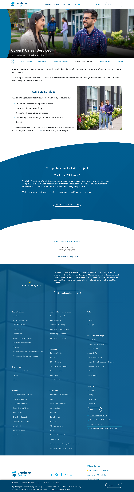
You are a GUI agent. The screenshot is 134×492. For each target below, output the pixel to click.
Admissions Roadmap (20, 320)
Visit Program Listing (67, 204)
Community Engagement (59, 395)
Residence (16, 347)
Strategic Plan (92, 349)
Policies (90, 371)
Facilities (53, 422)
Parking (90, 395)
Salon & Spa (54, 439)
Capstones (54, 413)
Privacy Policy (55, 489)
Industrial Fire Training (58, 338)
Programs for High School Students (25, 356)
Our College (91, 340)
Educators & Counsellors (22, 343)
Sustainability (92, 375)
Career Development (57, 316)
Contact (120, 61)
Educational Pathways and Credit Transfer (28, 352)
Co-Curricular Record (20, 404)
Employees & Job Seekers (59, 329)
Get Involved (54, 375)
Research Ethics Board (95, 366)
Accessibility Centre (20, 399)
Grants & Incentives (57, 371)
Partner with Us (56, 353)
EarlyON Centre (55, 417)
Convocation (42, 61)
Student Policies (104, 61)
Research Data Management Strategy (100, 362)
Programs (47, 4)
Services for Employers (58, 366)
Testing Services (19, 430)
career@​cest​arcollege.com (67, 256)
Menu (77, 4)
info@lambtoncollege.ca (98, 416)
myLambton (91, 475)
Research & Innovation (58, 435)
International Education (21, 371)
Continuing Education (58, 334)
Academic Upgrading (57, 325)
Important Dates (19, 325)
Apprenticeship (55, 320)
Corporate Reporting (94, 358)
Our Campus (91, 390)
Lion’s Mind (17, 426)
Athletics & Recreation (58, 404)
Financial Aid (17, 334)
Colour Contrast (94, 466)
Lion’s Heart (17, 435)
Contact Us (91, 404)
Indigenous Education (67, 293)
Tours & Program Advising (22, 338)
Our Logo (90, 325)
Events (89, 320)
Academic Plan (92, 353)
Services (66, 4)
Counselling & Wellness (21, 408)
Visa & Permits (26, 61)
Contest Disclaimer (93, 479)
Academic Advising (61, 61)
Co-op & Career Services (83, 61)
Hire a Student (55, 362)
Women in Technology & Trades (61, 448)
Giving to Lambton (56, 426)
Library (52, 430)
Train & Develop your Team (59, 380)
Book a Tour (91, 399)
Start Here (17, 316)
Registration (17, 329)
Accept (114, 485)
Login (97, 4)
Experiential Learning (20, 417)
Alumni (52, 399)
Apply (56, 4)
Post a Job (54, 358)
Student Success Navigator (22, 395)
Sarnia (15, 375)
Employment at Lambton (96, 344)
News (89, 316)
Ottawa (15, 380)
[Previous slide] (13, 61)
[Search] (121, 4)
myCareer (38, 130)
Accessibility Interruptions (97, 471)
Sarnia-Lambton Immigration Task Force (64, 444)
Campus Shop (55, 408)
